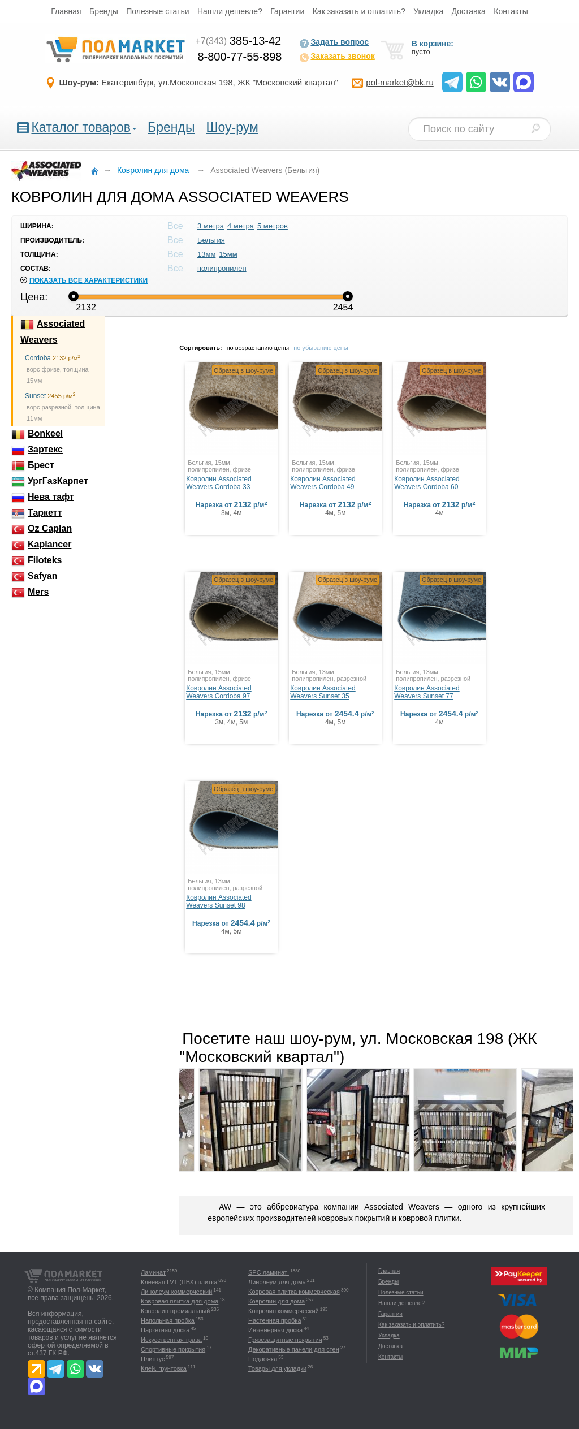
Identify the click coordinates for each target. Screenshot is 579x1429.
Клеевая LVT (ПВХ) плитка (179, 1282)
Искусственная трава (171, 1339)
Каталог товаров (81, 127)
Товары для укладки (277, 1368)
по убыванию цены (320, 347)
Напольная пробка (168, 1320)
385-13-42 (238, 40)
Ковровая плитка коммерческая (294, 1291)
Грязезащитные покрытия (285, 1339)
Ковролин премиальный (175, 1310)
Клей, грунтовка (164, 1368)
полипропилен (222, 268)
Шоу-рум (232, 127)
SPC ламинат (268, 1272)
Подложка (262, 1358)
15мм (228, 254)
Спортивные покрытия (173, 1349)
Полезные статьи (157, 11)
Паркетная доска (165, 1330)
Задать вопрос (334, 43)
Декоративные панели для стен (293, 1349)
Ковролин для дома (276, 1301)
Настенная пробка (274, 1320)
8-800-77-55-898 (239, 56)
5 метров (272, 226)
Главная (66, 11)
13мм (206, 254)
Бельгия (211, 240)
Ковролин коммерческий (283, 1310)
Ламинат (153, 1272)
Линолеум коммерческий (176, 1291)
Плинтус (153, 1358)
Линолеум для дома (277, 1282)
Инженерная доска (275, 1330)
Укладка (428, 11)
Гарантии (287, 11)
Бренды (103, 11)
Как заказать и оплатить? (359, 11)
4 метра (240, 226)
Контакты (511, 11)
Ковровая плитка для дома (179, 1301)
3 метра (210, 226)
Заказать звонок (336, 57)
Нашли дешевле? (229, 11)
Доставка (469, 11)
